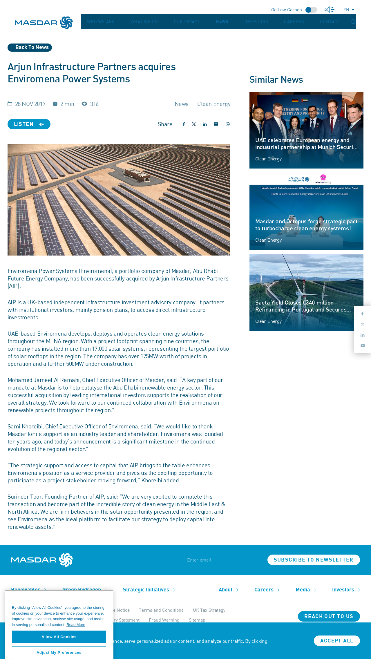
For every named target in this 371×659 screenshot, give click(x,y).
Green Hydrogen (84, 590)
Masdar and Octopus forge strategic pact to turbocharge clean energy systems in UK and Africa (306, 228)
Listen (29, 124)
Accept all (336, 641)
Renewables (28, 590)
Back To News (30, 47)
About (228, 590)
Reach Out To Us (329, 616)
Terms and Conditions (161, 610)
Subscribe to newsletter (314, 560)
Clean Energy (268, 159)
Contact (339, 21)
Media (306, 590)
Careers (315, 21)
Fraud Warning (164, 620)
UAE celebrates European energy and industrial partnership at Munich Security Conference (306, 147)
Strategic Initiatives (149, 590)
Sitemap (197, 620)
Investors (289, 21)
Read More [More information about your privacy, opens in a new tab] (75, 643)
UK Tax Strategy (209, 610)
